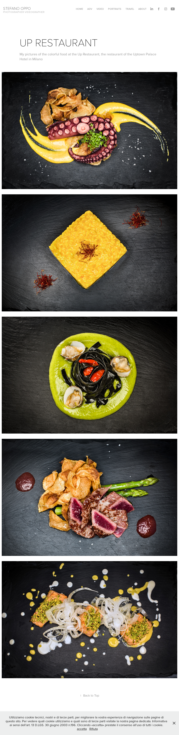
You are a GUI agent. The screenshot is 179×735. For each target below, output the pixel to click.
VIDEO (100, 9)
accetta (82, 729)
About (142, 9)
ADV (89, 9)
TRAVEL (130, 9)
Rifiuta (93, 729)
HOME (79, 9)
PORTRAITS (114, 9)
